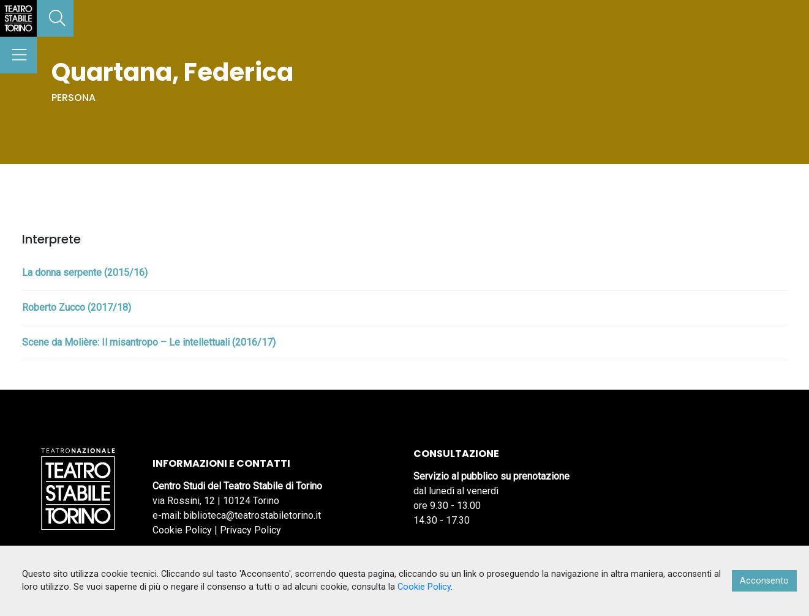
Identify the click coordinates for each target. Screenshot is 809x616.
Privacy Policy (250, 530)
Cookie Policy (182, 530)
